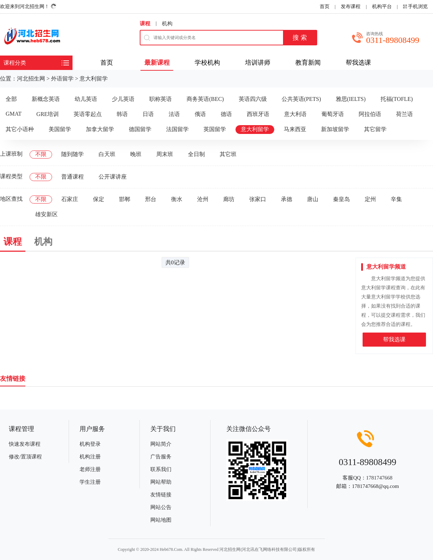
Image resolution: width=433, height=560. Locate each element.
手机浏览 (418, 6)
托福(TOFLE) (397, 99)
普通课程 (72, 177)
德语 (226, 114)
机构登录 (90, 444)
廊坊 (228, 199)
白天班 (107, 154)
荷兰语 (404, 114)
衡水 (176, 199)
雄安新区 (46, 214)
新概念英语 (46, 99)
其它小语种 (20, 129)
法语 (174, 114)
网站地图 (160, 520)
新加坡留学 (335, 129)
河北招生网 (31, 79)
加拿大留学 (100, 129)
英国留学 (214, 129)
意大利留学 (94, 79)
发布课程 (350, 6)
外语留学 (62, 79)
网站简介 (160, 444)
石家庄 (69, 199)
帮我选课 (394, 339)
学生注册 (90, 482)
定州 (370, 199)
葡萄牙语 (332, 114)
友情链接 (160, 494)
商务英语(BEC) (205, 99)
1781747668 (379, 478)
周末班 (164, 154)
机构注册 (90, 456)
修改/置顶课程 (25, 456)
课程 (145, 23)
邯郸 (124, 199)
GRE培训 (47, 114)
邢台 (150, 199)
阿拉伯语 (370, 114)
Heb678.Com (170, 549)
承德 (286, 199)
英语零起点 (88, 114)
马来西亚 (295, 129)
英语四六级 (253, 99)
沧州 (202, 199)
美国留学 (60, 129)
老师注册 (90, 469)
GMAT (13, 114)
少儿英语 (123, 99)
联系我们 (160, 469)
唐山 (312, 199)
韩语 (122, 114)
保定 (98, 199)
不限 (40, 154)
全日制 (196, 154)
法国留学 (177, 129)
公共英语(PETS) (301, 99)
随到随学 (72, 154)
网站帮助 (160, 482)
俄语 (200, 114)
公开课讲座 (113, 177)
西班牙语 (258, 114)
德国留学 (140, 129)
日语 (148, 114)
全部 (11, 99)
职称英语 (160, 99)
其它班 (228, 154)
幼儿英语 (86, 99)
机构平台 (382, 6)
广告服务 (160, 456)
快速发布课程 (24, 444)
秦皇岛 (341, 199)
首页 (325, 6)
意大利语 (295, 114)
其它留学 (375, 129)
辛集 (396, 199)
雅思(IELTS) (351, 99)
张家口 (257, 199)
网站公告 (160, 507)
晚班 (136, 154)
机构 (167, 23)
